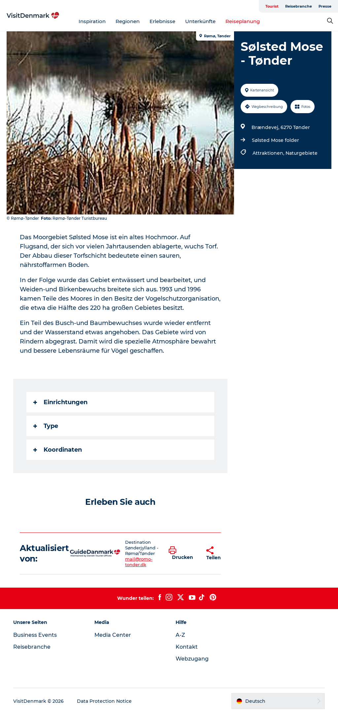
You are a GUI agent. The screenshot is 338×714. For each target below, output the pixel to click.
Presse (325, 6)
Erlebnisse (162, 21)
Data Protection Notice (104, 701)
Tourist (272, 6)
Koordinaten (57, 449)
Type (45, 426)
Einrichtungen (60, 402)
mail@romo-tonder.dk (138, 561)
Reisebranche (298, 6)
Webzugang (192, 659)
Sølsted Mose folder (275, 140)
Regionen (128, 21)
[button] (182, 553)
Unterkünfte (200, 21)
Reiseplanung (242, 21)
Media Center (112, 635)
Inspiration (92, 21)
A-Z (180, 635)
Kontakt (187, 647)
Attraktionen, (269, 153)
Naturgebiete (302, 153)
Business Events (35, 635)
